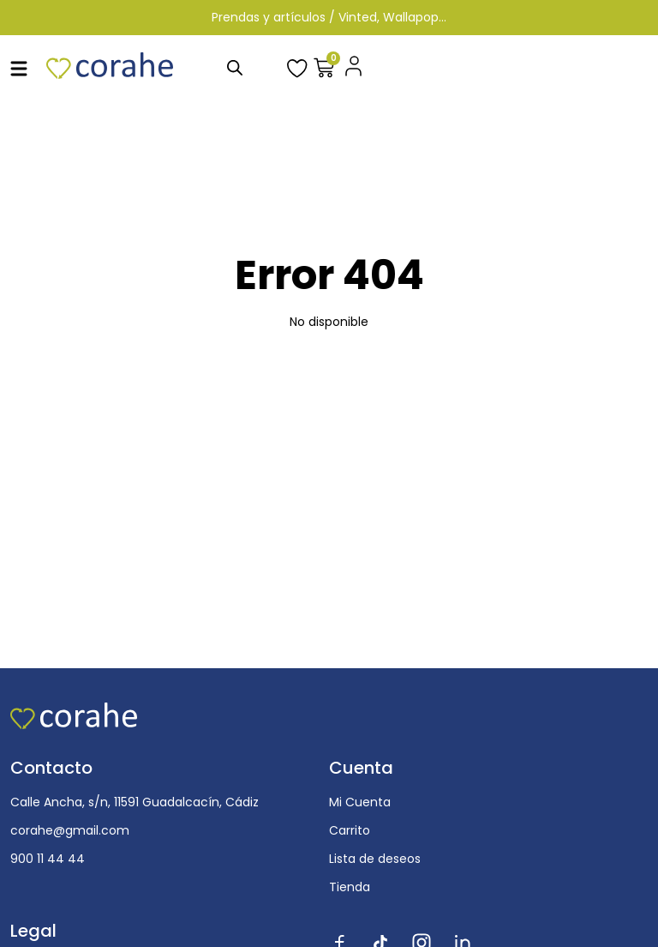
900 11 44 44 (47, 858)
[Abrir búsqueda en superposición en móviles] (234, 67)
